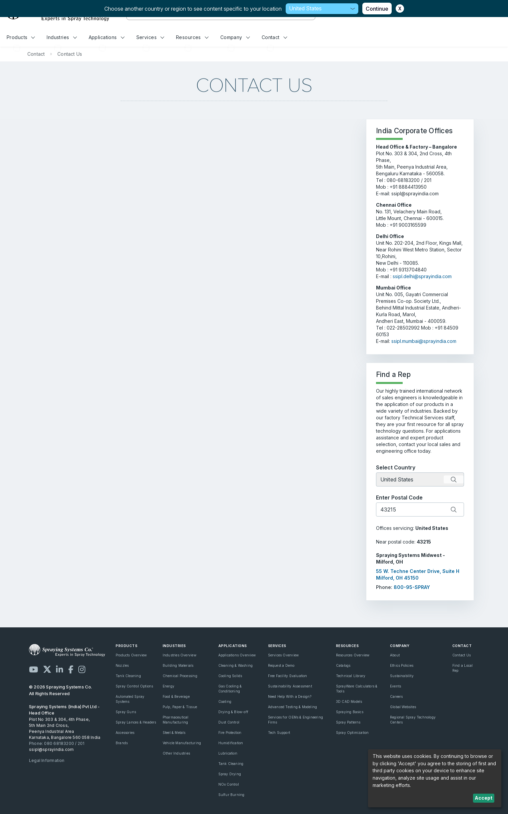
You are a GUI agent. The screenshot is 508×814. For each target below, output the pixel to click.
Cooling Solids (230, 676)
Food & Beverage (176, 696)
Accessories (125, 733)
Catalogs (343, 665)
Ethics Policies (401, 665)
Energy (168, 686)
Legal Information (47, 760)
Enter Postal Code (399, 497)
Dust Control (229, 722)
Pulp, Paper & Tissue (180, 707)
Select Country (395, 467)
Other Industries (176, 753)
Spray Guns (126, 712)
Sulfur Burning (231, 795)
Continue (377, 8)
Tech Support (279, 733)
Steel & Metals (174, 733)
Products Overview (131, 655)
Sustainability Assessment (290, 686)
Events (395, 686)
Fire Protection (230, 733)
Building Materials (178, 665)
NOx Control (228, 784)
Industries (62, 37)
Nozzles (122, 665)
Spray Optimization (352, 733)
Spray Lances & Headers (136, 722)
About (395, 655)
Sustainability (402, 676)
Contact (274, 37)
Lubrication (227, 753)
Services (150, 37)
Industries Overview (179, 655)
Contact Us (461, 655)
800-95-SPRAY (412, 587)
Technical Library (351, 676)
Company (235, 37)
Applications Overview (237, 655)
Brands (122, 743)
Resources (192, 37)
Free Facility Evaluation (287, 676)
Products (21, 37)
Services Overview (283, 655)
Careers (396, 696)
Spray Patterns (348, 722)
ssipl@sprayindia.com (51, 749)
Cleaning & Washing (235, 665)
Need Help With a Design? (290, 696)
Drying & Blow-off (233, 712)
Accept (483, 798)
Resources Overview (353, 655)
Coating (224, 701)
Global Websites (403, 707)
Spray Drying (229, 774)
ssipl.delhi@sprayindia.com (422, 276)
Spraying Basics (349, 712)
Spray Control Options (134, 686)
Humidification (230, 743)
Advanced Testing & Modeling (292, 707)
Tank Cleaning (128, 676)
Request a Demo (281, 665)
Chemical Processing (180, 676)
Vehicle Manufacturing (182, 743)
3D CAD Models (349, 701)
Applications (107, 37)
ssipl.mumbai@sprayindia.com (423, 341)
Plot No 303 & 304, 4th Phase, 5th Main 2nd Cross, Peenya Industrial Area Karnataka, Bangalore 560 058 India (64, 728)
